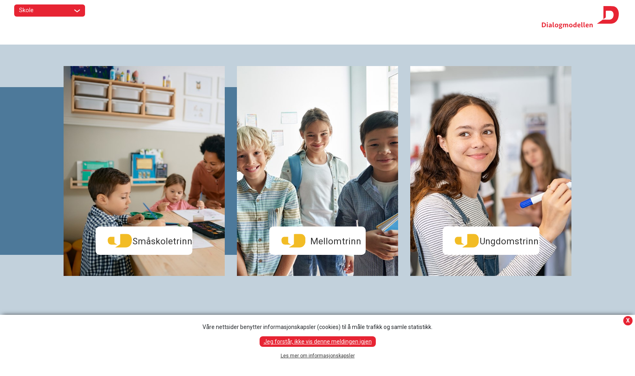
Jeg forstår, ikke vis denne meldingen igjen (318, 341)
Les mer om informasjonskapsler (318, 356)
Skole (49, 11)
